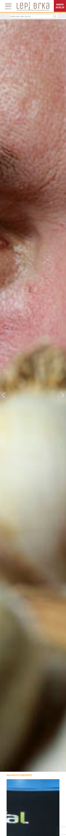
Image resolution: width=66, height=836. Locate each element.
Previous (3, 395)
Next (62, 395)
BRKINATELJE (60, 6)
